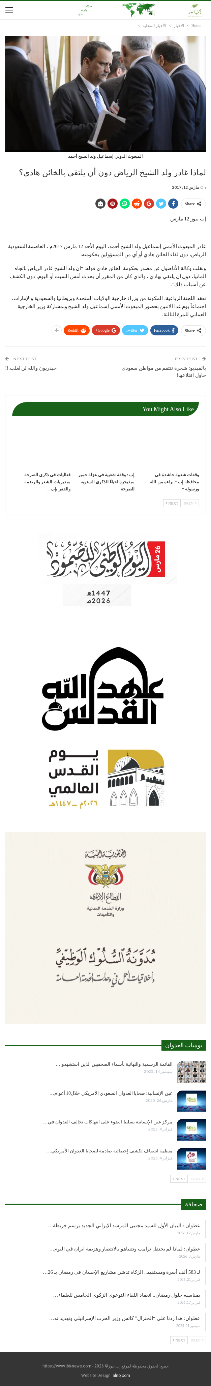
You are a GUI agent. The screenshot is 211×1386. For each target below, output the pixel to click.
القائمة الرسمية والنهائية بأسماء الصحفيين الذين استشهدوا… (114, 1064)
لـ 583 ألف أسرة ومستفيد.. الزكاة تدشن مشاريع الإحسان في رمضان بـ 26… (121, 1272)
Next (171, 503)
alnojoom (121, 1375)
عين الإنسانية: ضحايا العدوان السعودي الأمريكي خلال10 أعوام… (111, 1093)
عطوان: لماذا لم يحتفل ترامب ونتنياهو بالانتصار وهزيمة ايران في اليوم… (124, 1249)
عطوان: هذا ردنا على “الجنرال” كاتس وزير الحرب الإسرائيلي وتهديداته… (124, 1318)
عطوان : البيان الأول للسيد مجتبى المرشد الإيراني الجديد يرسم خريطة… (124, 1225)
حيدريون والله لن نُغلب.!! (31, 368)
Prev (190, 503)
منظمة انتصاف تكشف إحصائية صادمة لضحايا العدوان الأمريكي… (110, 1150)
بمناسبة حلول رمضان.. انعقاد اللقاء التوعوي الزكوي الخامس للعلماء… (127, 1295)
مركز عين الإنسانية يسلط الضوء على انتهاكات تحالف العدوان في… (108, 1121)
